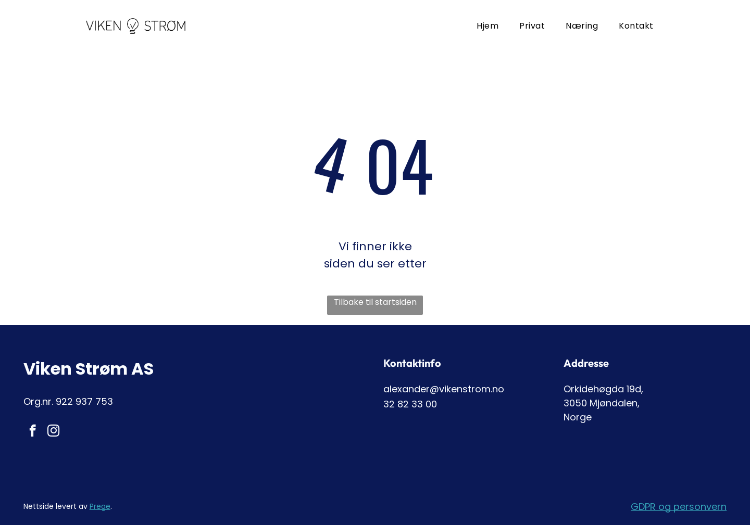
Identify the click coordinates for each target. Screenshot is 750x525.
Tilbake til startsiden (375, 302)
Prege (100, 506)
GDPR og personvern (679, 506)
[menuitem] (487, 26)
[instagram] (53, 431)
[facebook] (32, 431)
